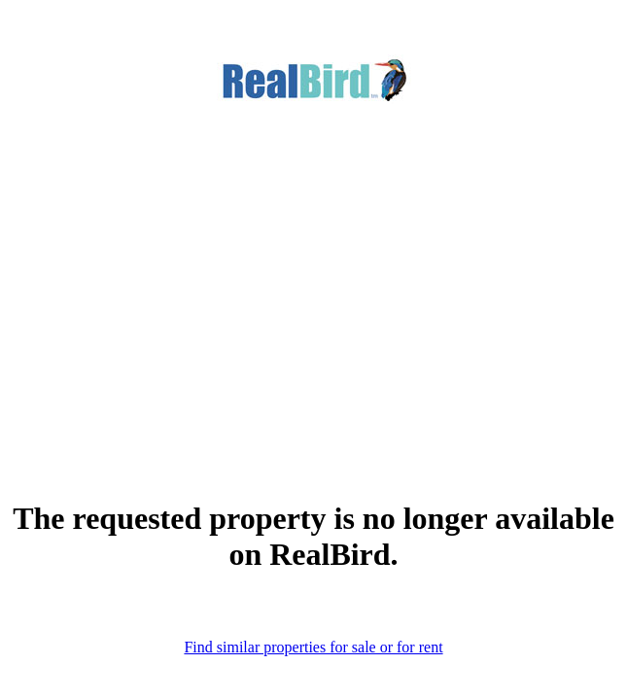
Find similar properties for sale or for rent (313, 647)
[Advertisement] (313, 271)
